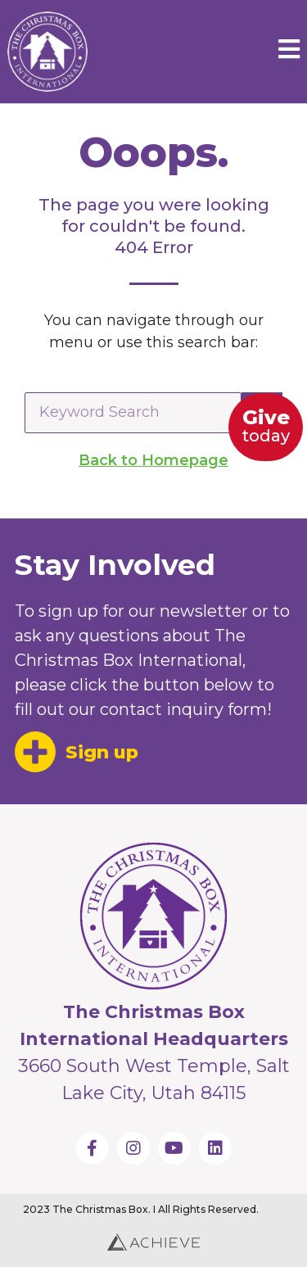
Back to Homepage (153, 460)
